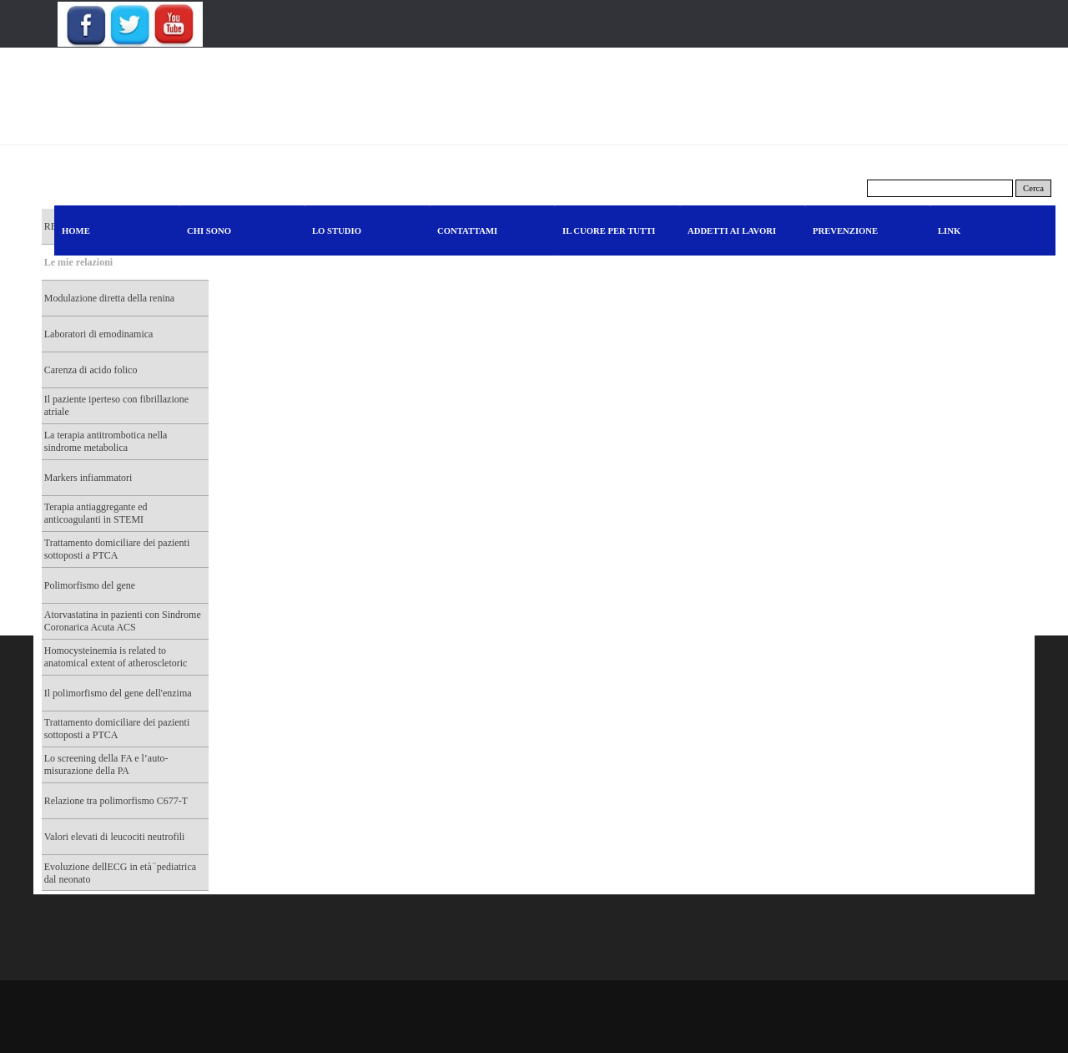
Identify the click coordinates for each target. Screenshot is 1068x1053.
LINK (949, 230)
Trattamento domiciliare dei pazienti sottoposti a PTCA (117, 549)
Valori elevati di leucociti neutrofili (114, 837)
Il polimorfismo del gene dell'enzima (118, 693)
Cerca (1033, 188)
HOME (76, 230)
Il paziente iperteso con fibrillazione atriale (116, 405)
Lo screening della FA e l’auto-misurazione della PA (106, 764)
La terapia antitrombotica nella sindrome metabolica (106, 441)
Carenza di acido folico (91, 370)
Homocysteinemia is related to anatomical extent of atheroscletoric (116, 657)
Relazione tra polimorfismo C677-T (116, 801)
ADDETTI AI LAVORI (732, 230)
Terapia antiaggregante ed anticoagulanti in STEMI (96, 513)
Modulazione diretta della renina (109, 298)
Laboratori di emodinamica (99, 334)
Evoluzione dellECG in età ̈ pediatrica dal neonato (120, 873)
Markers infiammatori (88, 477)
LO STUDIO (336, 230)
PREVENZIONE (845, 230)
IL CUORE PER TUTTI (608, 230)
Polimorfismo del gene (89, 585)
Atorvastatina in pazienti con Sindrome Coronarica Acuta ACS (122, 621)
